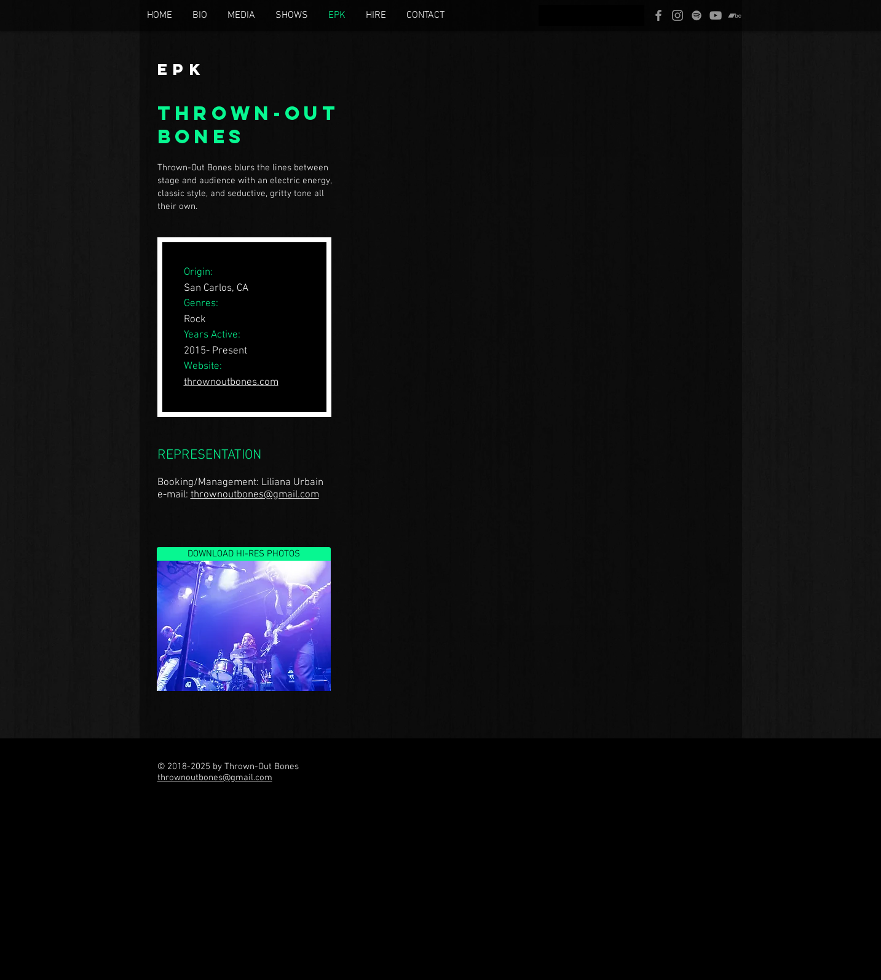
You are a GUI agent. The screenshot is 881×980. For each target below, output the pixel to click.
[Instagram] (677, 15)
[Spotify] (696, 15)
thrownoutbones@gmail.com (255, 495)
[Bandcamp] (734, 15)
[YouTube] (715, 15)
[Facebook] (658, 15)
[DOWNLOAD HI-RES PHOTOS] (244, 554)
